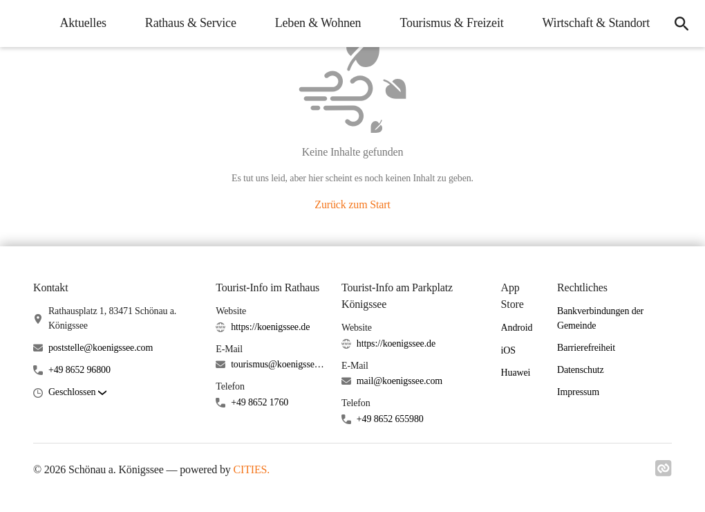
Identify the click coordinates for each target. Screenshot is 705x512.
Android (517, 327)
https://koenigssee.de (270, 327)
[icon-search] (681, 23)
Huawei (516, 372)
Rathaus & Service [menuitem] (190, 23)
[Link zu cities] (663, 472)
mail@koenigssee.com (399, 381)
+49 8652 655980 (390, 419)
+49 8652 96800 (79, 370)
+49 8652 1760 (259, 402)
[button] (77, 392)
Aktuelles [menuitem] (82, 23)
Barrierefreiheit (586, 347)
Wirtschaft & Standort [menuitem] (596, 23)
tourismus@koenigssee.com (278, 364)
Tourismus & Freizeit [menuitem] (451, 23)
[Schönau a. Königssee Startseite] (21, 23)
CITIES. (252, 469)
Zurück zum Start (352, 204)
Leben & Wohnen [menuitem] (318, 23)
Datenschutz (580, 370)
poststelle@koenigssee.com (100, 347)
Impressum (578, 392)
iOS (508, 350)
